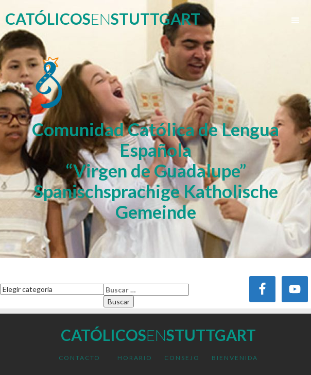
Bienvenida (235, 358)
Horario (134, 358)
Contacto (79, 358)
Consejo (182, 358)
